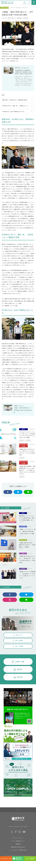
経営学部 (19, 18)
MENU (34, 2)
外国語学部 (22, 522)
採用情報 (18, 844)
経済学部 (26, 18)
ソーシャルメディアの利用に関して (18, 850)
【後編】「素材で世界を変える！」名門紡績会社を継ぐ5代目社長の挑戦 (23, 410)
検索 (29, 2)
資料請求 (24, 2)
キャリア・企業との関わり (8, 18)
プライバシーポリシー (18, 838)
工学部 (21, 535)
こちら (20, 405)
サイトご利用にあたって (18, 841)
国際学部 (21, 549)
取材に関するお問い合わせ (18, 847)
